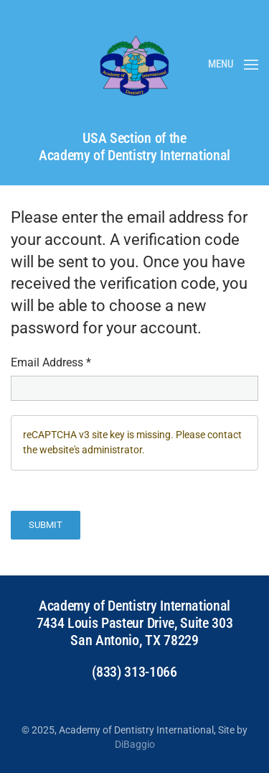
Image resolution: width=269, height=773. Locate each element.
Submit (45, 524)
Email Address (51, 362)
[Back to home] (135, 65)
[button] (233, 65)
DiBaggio (135, 744)
